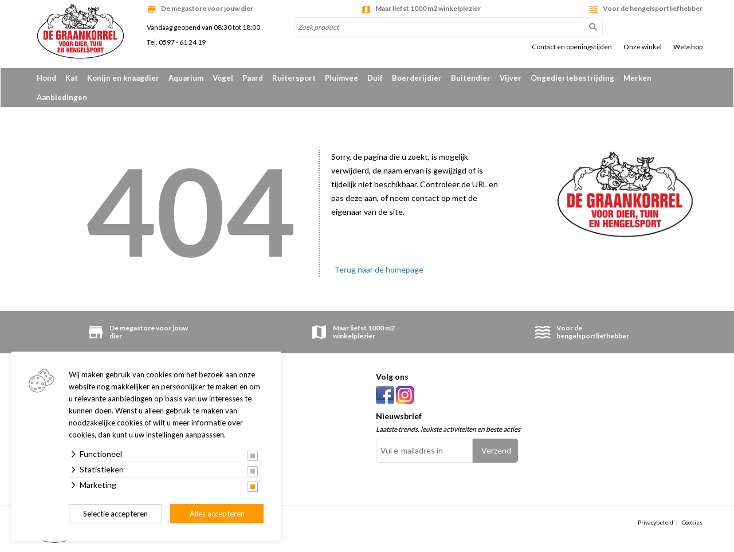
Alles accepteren (217, 513)
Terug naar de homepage (378, 269)
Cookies (692, 522)
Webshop (687, 47)
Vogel (223, 77)
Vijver (510, 77)
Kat (71, 77)
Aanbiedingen (62, 97)
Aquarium (185, 77)
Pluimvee (341, 77)
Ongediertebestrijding (572, 77)
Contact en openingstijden (572, 47)
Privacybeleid (655, 522)
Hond (46, 77)
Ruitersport (294, 77)
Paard (252, 77)
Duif (375, 77)
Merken (637, 77)
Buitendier (470, 77)
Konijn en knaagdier (123, 77)
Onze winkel (642, 47)
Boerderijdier (417, 77)
